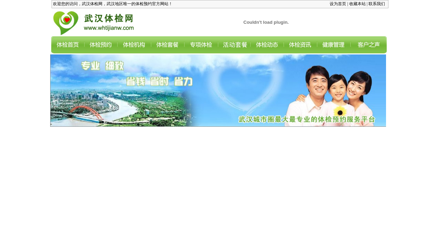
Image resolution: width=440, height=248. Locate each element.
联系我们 (376, 3)
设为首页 (338, 3)
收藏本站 (357, 3)
